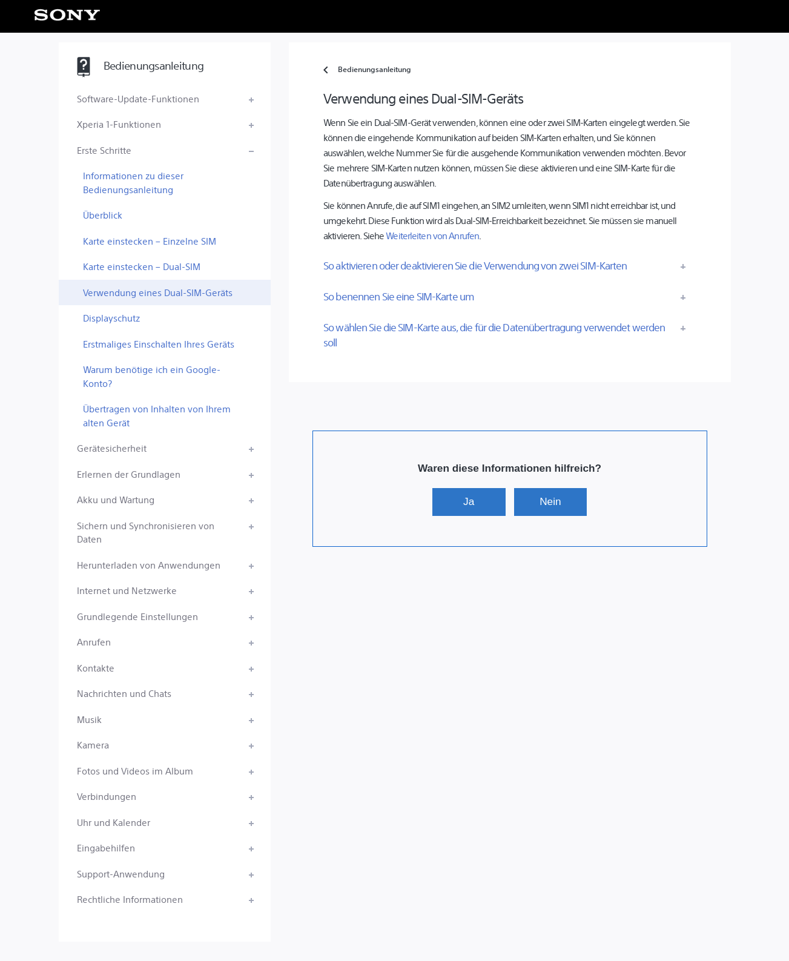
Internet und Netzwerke (127, 590)
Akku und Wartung (115, 499)
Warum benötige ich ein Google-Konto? (151, 376)
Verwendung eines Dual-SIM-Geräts (158, 292)
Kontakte (95, 667)
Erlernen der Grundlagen (128, 474)
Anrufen (94, 641)
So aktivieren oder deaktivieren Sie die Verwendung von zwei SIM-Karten (475, 265)
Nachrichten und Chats (124, 693)
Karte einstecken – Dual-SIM (141, 266)
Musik (89, 719)
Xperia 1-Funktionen (119, 124)
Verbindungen (106, 796)
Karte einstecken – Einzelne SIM (149, 240)
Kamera (93, 744)
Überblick (102, 214)
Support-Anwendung (121, 873)
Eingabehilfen (106, 847)
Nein (550, 501)
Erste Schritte (104, 150)
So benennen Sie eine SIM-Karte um (398, 296)
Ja (468, 501)
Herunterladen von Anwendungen (148, 564)
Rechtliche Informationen (130, 899)
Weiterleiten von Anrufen (432, 235)
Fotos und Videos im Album (135, 770)
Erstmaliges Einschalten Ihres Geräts (158, 343)
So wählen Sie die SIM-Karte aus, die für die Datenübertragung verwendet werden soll (494, 334)
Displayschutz (111, 317)
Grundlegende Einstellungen (137, 616)
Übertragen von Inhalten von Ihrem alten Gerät (157, 415)
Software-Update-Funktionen (138, 98)
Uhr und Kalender (113, 822)
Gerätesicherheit (112, 448)
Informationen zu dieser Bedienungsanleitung (133, 182)
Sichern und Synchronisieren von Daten (145, 532)
